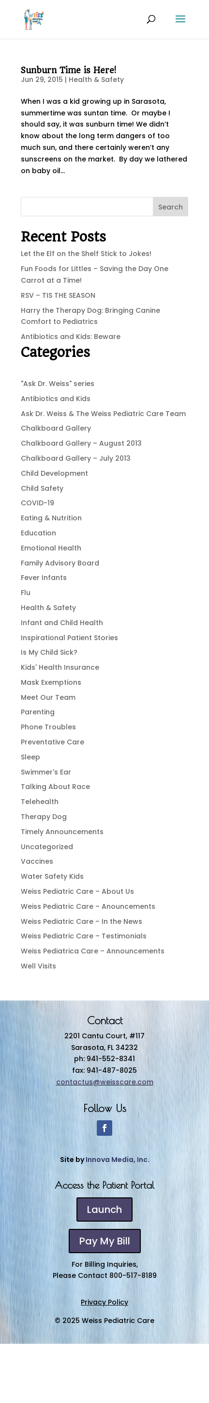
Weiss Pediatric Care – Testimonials (84, 936)
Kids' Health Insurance (60, 667)
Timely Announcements (62, 832)
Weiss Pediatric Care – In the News (81, 921)
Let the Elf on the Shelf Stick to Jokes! (86, 253)
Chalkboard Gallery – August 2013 (81, 443)
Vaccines (37, 861)
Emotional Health (51, 548)
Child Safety (42, 488)
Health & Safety (96, 79)
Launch (104, 1209)
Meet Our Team (48, 697)
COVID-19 (37, 503)
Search (170, 207)
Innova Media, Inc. (117, 1159)
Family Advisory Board (60, 563)
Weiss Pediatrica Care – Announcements (92, 951)
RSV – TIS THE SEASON (58, 295)
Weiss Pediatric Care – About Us (77, 891)
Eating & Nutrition (51, 518)
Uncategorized (47, 847)
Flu (25, 592)
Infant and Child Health (62, 623)
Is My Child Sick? (49, 652)
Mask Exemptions (51, 682)
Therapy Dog (44, 817)
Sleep (30, 757)
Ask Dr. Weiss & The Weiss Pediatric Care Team (103, 414)
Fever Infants (44, 577)
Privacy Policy (104, 1302)
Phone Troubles (48, 727)
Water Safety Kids (52, 876)
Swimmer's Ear (46, 772)
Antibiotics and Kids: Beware (70, 336)
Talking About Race (55, 786)
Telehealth (40, 801)
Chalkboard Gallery (56, 428)
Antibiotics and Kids (55, 398)
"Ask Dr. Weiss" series (57, 383)
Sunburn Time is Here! (68, 70)
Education (38, 533)
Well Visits (38, 966)
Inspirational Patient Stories (69, 638)
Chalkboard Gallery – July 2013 (76, 458)
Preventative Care (52, 742)
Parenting (38, 712)
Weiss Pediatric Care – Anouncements (88, 906)
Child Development (54, 473)
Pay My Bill (104, 1241)
